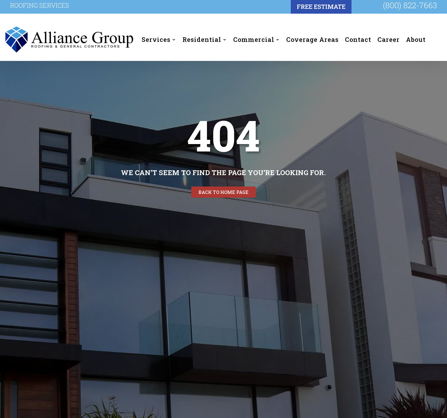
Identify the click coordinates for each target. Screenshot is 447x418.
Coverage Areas (312, 39)
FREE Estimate (321, 7)
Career (388, 39)
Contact (358, 39)
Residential (201, 39)
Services (156, 39)
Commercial (253, 39)
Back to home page (223, 192)
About (416, 39)
